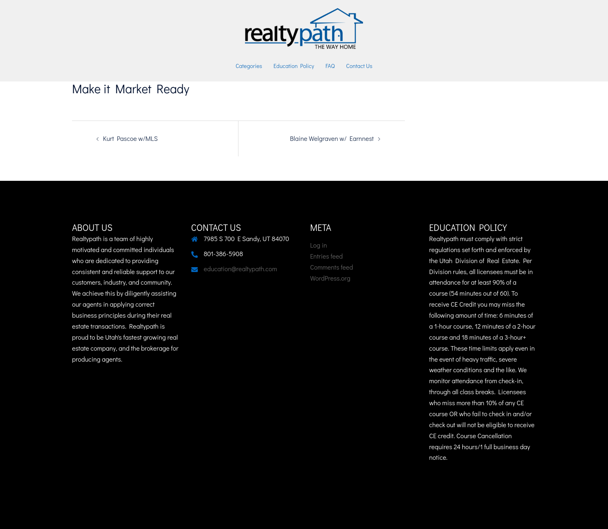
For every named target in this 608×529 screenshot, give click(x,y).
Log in (318, 245)
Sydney (274, 515)
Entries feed (326, 256)
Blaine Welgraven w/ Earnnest (332, 138)
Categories (249, 66)
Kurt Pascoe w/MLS (130, 138)
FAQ (330, 66)
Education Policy (293, 66)
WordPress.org (330, 278)
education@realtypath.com (240, 268)
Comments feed (331, 267)
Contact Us (359, 66)
